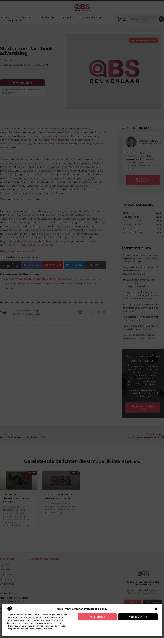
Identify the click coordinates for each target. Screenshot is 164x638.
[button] (156, 608)
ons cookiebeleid (25, 629)
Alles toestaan (97, 616)
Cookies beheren (138, 616)
